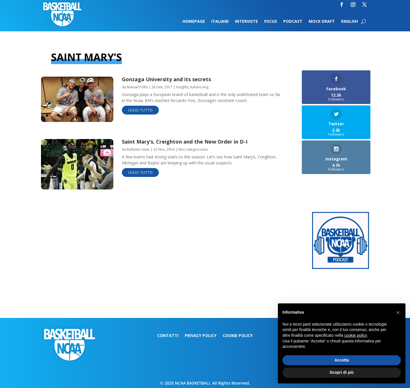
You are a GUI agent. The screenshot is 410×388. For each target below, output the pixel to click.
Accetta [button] (342, 360)
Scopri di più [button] (342, 372)
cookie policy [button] (355, 335)
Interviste (246, 21)
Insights (182, 87)
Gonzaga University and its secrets (166, 79)
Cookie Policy (238, 336)
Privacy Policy (200, 336)
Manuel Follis (137, 87)
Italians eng (199, 87)
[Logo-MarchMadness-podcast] (340, 267)
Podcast (292, 21)
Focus (270, 21)
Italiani (220, 21)
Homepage (194, 21)
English (349, 21)
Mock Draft (322, 21)
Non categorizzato (193, 149)
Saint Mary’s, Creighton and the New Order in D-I (184, 141)
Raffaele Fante (138, 149)
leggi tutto (140, 110)
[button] (398, 312)
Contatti (168, 336)
